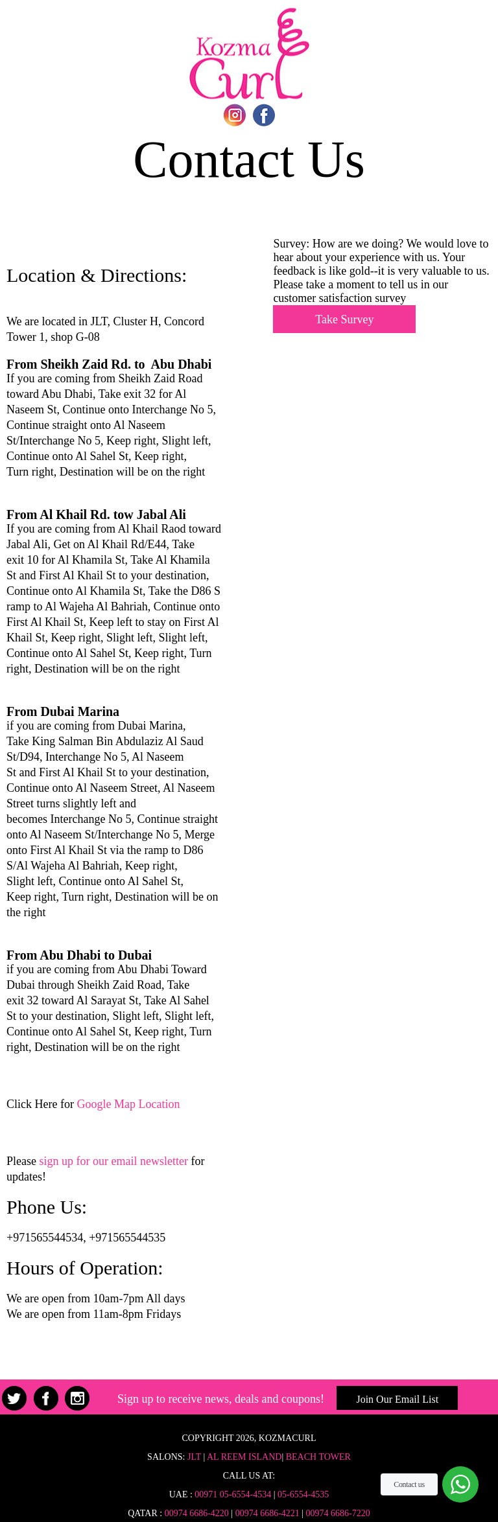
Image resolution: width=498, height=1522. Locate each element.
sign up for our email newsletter (113, 1161)
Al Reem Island (243, 1457)
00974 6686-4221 (267, 1513)
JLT (194, 1457)
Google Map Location (128, 1104)
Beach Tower (318, 1457)
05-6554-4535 (303, 1494)
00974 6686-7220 (338, 1513)
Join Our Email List (397, 1399)
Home (249, 53)
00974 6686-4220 (197, 1513)
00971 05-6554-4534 (233, 1494)
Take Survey (344, 319)
